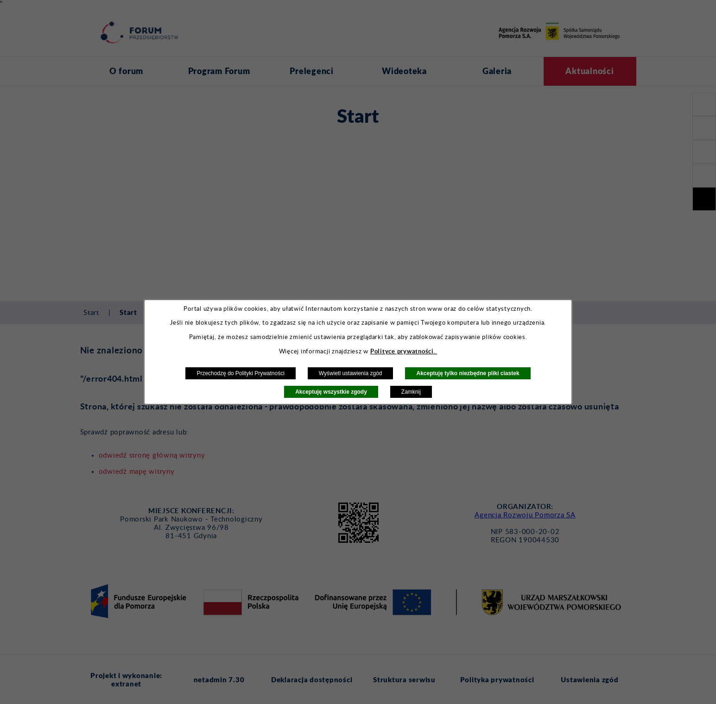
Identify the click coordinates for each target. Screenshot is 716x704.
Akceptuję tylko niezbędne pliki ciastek (467, 373)
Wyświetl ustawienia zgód (350, 373)
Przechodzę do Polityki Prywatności (240, 373)
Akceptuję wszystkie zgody (331, 392)
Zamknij (411, 392)
